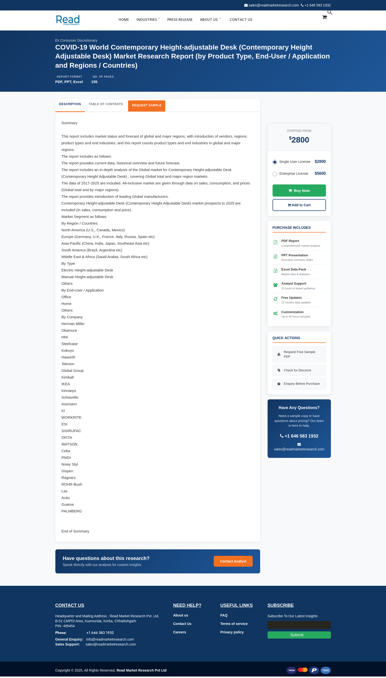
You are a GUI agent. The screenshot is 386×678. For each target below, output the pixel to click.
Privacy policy (232, 633)
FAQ (224, 617)
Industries (148, 19)
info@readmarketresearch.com (110, 641)
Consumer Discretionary (76, 40)
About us (180, 617)
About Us (210, 19)
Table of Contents (115, 105)
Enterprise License (290, 174)
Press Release (180, 19)
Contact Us (241, 19)
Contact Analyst (233, 563)
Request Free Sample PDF (296, 354)
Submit (299, 636)
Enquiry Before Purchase (298, 383)
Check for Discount (294, 370)
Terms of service (234, 625)
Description (73, 105)
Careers (179, 633)
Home (124, 19)
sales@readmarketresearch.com (274, 5)
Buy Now (299, 190)
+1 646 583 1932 (318, 5)
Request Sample (163, 106)
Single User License (292, 162)
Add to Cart (299, 205)
